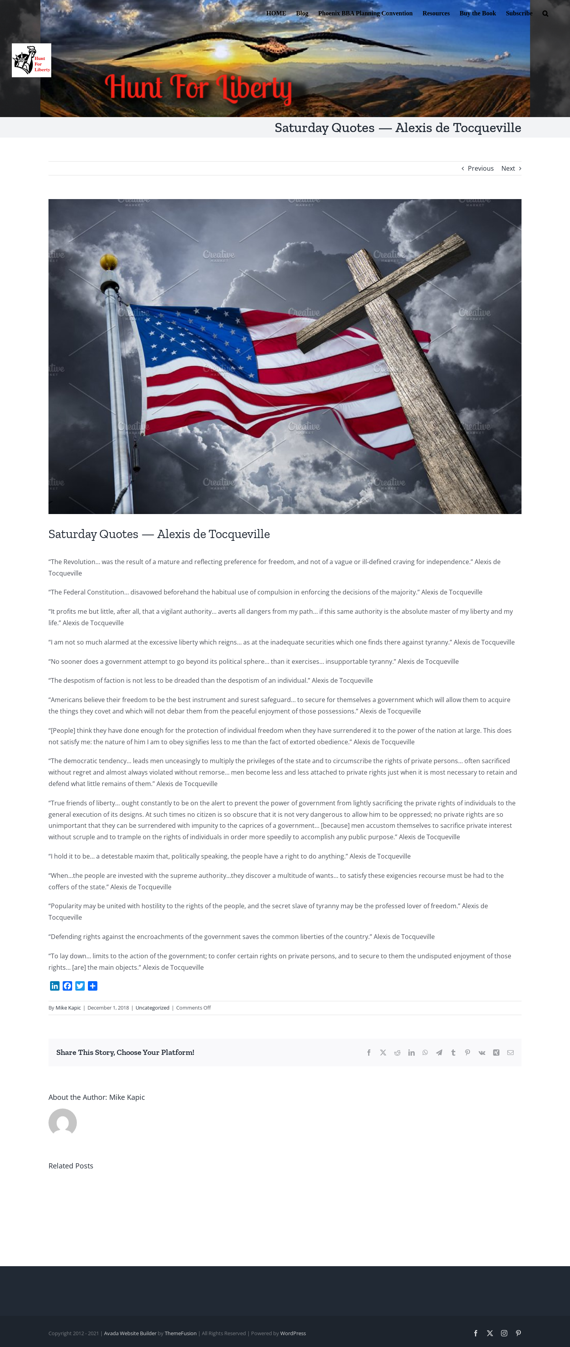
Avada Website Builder (130, 1333)
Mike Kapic (68, 1007)
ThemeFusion (181, 1333)
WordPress (293, 1333)
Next (508, 168)
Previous (481, 168)
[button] (545, 12)
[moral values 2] (285, 356)
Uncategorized (153, 1007)
